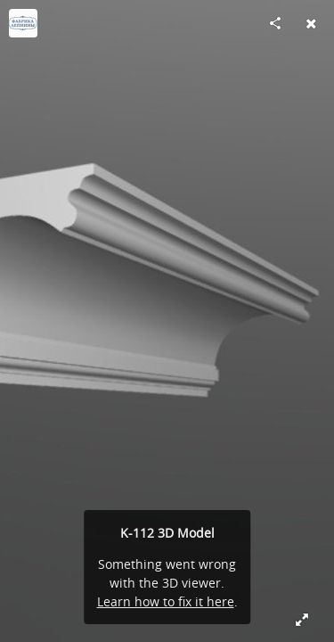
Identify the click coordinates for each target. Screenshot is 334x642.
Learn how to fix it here (165, 601)
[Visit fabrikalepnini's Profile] (23, 23)
